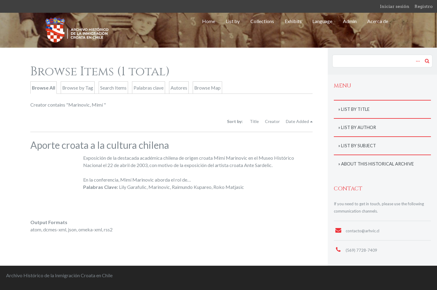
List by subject (358, 145)
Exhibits (293, 21)
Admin (350, 21)
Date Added (297, 121)
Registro (424, 6)
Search (427, 60)
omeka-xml (90, 229)
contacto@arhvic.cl (362, 230)
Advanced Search (417, 58)
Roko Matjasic (228, 187)
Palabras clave (149, 87)
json (72, 229)
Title (254, 121)
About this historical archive (377, 163)
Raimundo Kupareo (192, 187)
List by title (355, 109)
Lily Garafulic (133, 187)
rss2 (108, 229)
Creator (272, 121)
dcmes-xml (54, 229)
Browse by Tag (77, 87)
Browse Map (207, 87)
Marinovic (159, 187)
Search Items (113, 87)
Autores (179, 87)
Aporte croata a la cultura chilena (99, 145)
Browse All (43, 87)
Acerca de (377, 21)
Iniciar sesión (394, 6)
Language (322, 21)
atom (35, 229)
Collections (262, 21)
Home (208, 21)
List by (233, 21)
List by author (358, 127)
